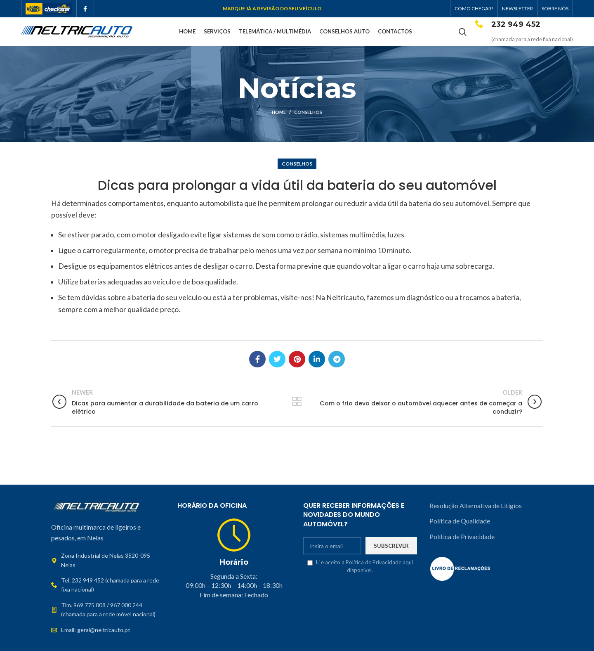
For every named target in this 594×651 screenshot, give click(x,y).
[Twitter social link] (277, 359)
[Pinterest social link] (297, 359)
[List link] (108, 585)
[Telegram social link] (336, 359)
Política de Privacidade (462, 536)
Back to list (297, 401)
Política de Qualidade (459, 521)
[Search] (463, 32)
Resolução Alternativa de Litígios (476, 505)
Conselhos (308, 112)
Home (279, 112)
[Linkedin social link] (317, 359)
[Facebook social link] (85, 8)
